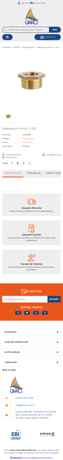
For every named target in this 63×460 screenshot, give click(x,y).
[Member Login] (19, 2)
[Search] (31, 30)
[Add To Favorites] (11, 154)
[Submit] (54, 299)
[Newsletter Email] (31, 299)
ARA (54, 29)
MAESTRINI (27, 142)
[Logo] (31, 16)
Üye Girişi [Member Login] (25, 3)
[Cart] (47, 37)
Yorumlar (33, 173)
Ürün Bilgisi (12, 173)
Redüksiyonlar (29, 138)
